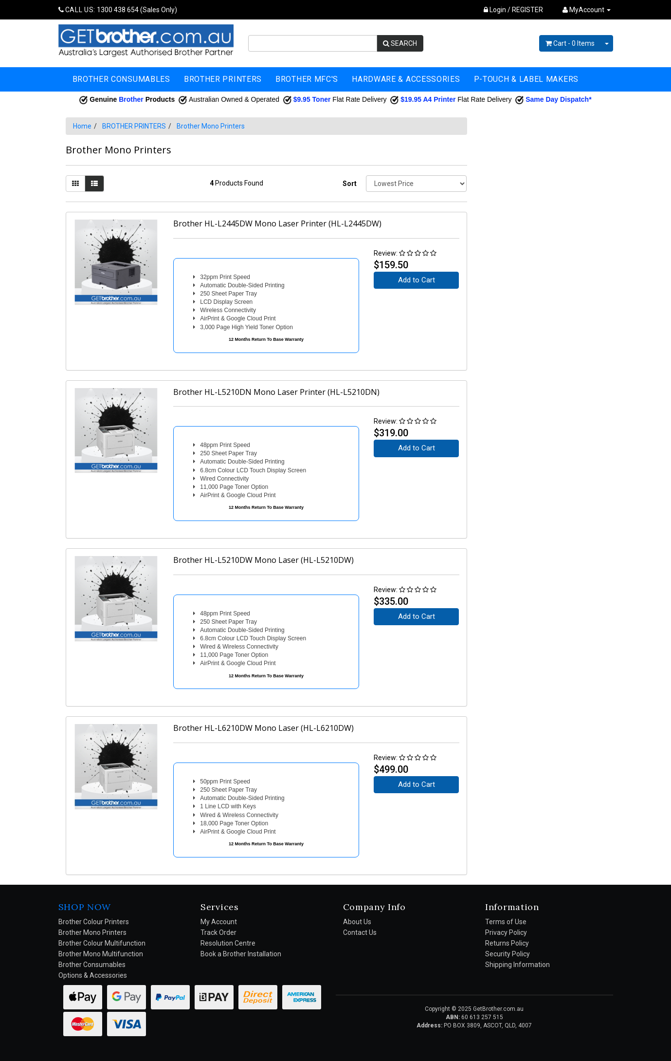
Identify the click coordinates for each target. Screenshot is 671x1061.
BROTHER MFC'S (306, 79)
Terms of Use (505, 922)
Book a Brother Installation (240, 954)
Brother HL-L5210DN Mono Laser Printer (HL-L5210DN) (276, 392)
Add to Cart (416, 280)
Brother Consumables (92, 964)
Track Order (218, 932)
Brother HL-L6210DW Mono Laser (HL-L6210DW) (263, 728)
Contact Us (360, 932)
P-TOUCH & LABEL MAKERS (526, 79)
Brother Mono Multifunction (100, 954)
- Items (570, 43)
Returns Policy (507, 943)
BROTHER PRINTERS (223, 79)
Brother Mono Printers (211, 126)
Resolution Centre (227, 943)
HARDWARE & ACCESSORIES (406, 79)
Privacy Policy (506, 932)
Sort (350, 183)
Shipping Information (517, 964)
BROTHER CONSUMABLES (121, 79)
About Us (357, 922)
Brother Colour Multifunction (101, 943)
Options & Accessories (92, 975)
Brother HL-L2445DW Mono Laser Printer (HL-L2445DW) (277, 223)
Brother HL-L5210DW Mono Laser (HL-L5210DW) (263, 560)
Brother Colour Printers (93, 922)
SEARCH (400, 43)
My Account (218, 922)
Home (82, 126)
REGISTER (527, 10)
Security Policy (507, 954)
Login (495, 10)
